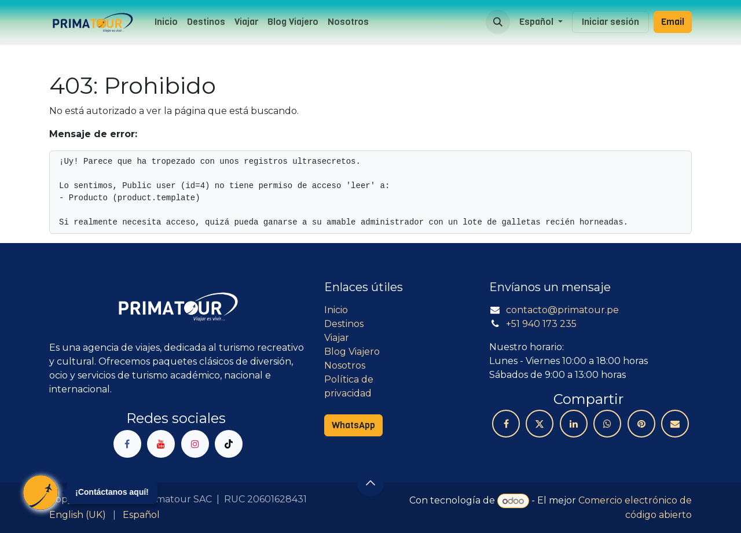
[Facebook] (127, 444)
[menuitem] (166, 22)
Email (672, 22)
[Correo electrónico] (675, 424)
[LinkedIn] (574, 424)
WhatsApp (353, 425)
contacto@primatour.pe (562, 309)
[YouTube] (161, 444)
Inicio (336, 309)
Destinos (344, 323)
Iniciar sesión (610, 22)
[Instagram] (195, 444)
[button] (498, 22)
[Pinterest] (641, 424)
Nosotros (344, 365)
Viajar (336, 337)
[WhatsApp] (607, 424)
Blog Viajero (352, 351)
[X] (539, 424)
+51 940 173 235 (541, 323)
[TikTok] (229, 444)
